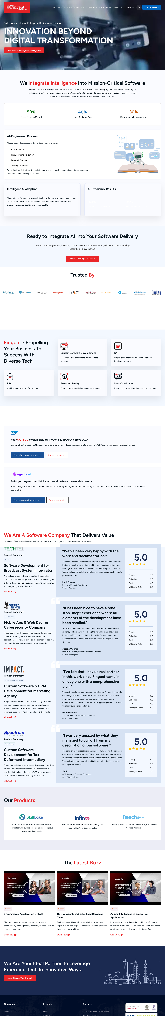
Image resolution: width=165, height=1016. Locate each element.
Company (130, 7)
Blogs (45, 1011)
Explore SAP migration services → (28, 455)
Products (79, 7)
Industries (91, 7)
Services (57, 7)
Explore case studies (56, 455)
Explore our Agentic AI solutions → (28, 500)
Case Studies (105, 7)
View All (8, 591)
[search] (139, 7)
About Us (8, 1011)
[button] (29, 887)
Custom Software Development (95, 1011)
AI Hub (68, 7)
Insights (118, 7)
